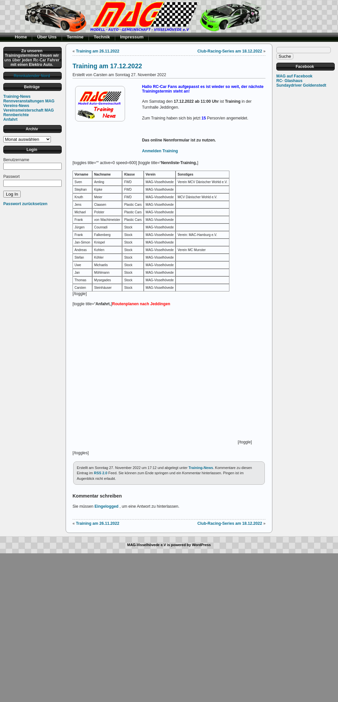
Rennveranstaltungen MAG (28, 101)
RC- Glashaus (289, 80)
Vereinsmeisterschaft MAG (28, 110)
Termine (75, 36)
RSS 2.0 (100, 473)
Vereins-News (16, 105)
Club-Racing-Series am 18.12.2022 (230, 51)
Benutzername (16, 160)
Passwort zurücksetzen (25, 204)
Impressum (131, 36)
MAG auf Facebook (294, 76)
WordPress (201, 545)
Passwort (11, 176)
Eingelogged (106, 506)
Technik (102, 36)
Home (21, 36)
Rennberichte (16, 115)
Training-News (17, 96)
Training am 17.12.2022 (107, 66)
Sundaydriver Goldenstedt (301, 85)
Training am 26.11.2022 (97, 51)
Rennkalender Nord (32, 76)
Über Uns (46, 36)
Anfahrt (10, 119)
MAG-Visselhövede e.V (146, 545)
